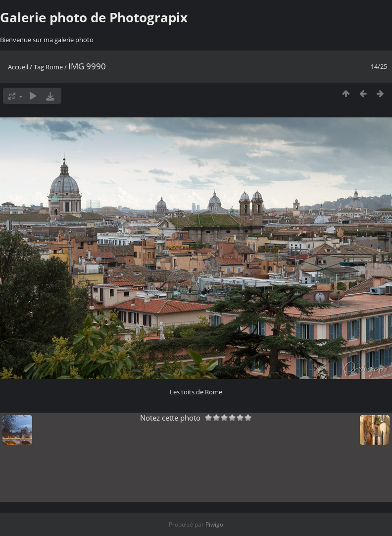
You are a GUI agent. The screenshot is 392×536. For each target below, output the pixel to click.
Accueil (18, 66)
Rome (54, 66)
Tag (39, 66)
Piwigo (214, 524)
